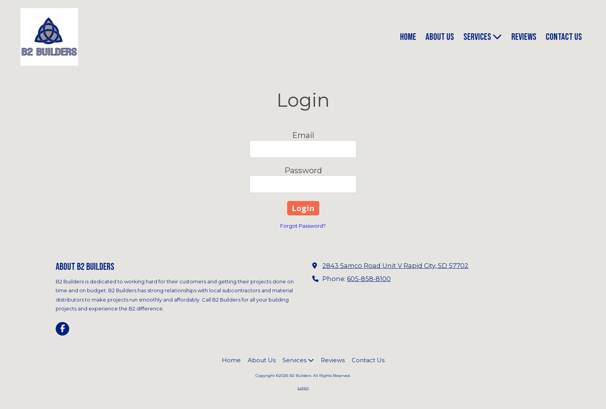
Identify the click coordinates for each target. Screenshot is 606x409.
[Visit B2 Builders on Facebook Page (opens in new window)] (62, 329)
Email (303, 135)
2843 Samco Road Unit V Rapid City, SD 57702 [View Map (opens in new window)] (395, 265)
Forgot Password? (303, 226)
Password (303, 170)
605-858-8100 (369, 279)
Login (303, 387)
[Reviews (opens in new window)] (524, 37)
